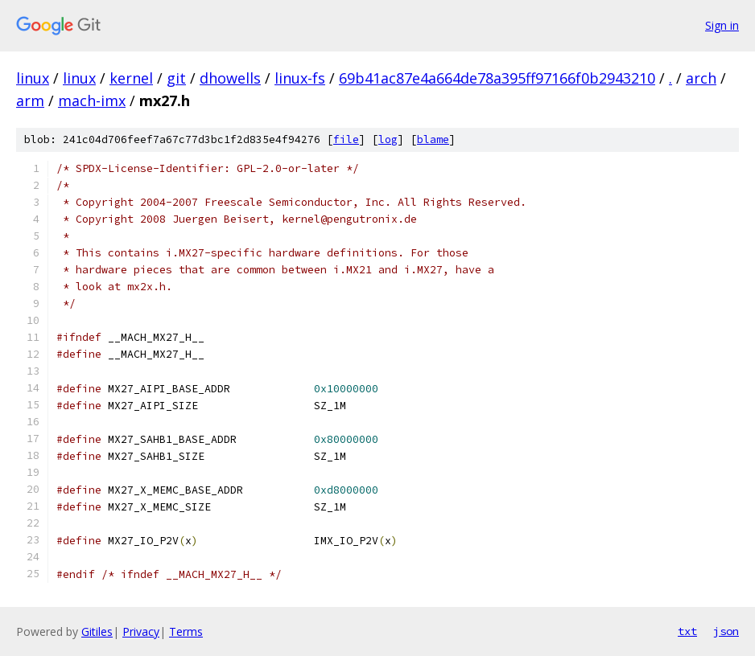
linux (32, 78)
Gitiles (97, 631)
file (346, 139)
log (388, 139)
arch (701, 78)
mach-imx (92, 100)
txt (687, 631)
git (176, 78)
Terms (186, 631)
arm (30, 100)
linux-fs (299, 78)
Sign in (722, 25)
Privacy (140, 631)
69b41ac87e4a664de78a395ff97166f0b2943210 (497, 78)
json (726, 631)
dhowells (230, 78)
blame (433, 139)
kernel (131, 78)
